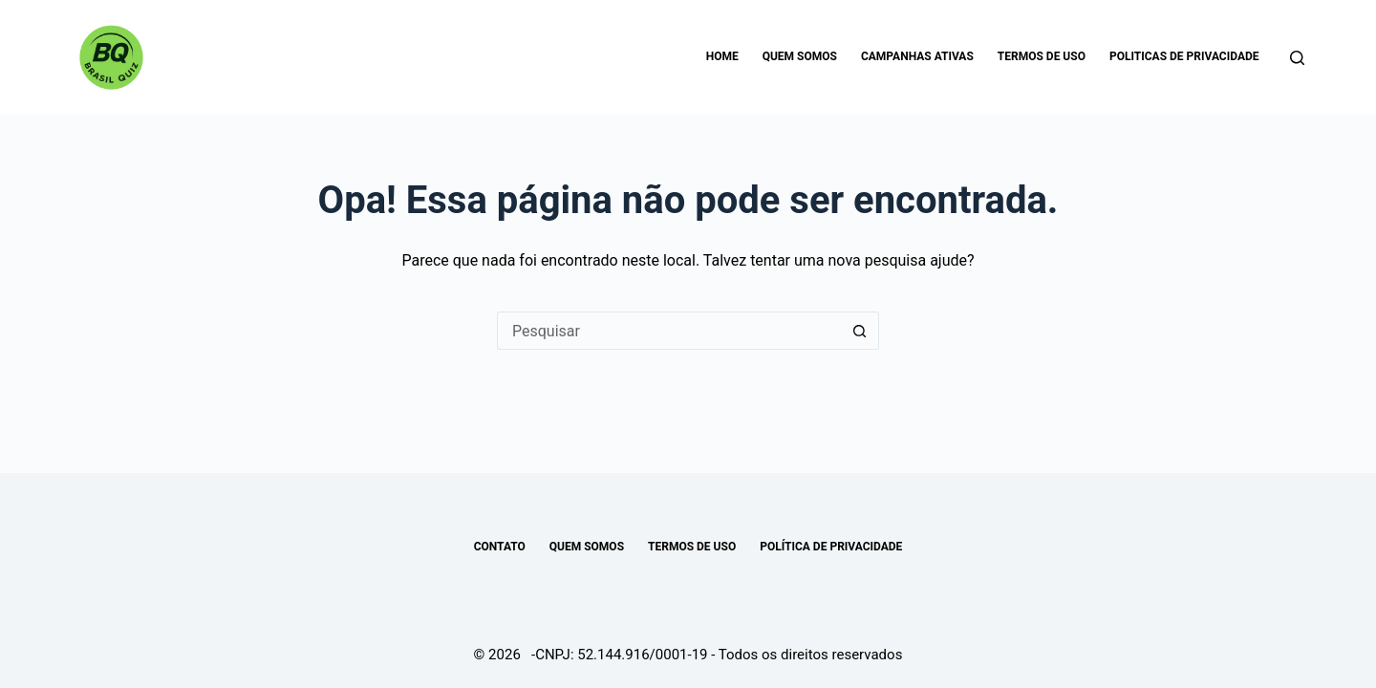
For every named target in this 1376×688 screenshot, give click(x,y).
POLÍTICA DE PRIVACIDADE (831, 546)
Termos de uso (1042, 56)
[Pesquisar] (1297, 58)
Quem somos (800, 56)
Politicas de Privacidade (1184, 56)
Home (722, 56)
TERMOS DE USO (692, 546)
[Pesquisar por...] (669, 331)
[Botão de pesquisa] (860, 331)
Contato (500, 546)
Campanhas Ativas (917, 56)
